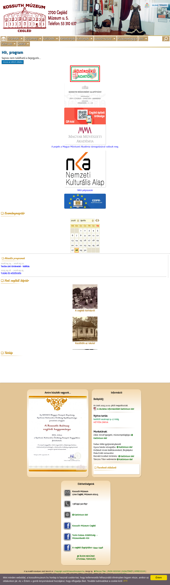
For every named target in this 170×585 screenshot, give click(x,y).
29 (81, 250)
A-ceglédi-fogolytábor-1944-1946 (87, 547)
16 (85, 240)
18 (93, 240)
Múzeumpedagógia (127, 38)
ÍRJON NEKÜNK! (114, 571)
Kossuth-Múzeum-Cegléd (84, 525)
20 (72, 245)
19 (97, 240)
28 (76, 250)
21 (77, 245)
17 (89, 240)
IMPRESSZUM (139, 571)
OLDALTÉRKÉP (127, 571)
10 (89, 235)
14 (77, 240)
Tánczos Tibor (101, 571)
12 (97, 235)
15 (81, 240)
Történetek (13, 38)
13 (72, 240)
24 (89, 245)
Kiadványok (83, 38)
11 (93, 235)
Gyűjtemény (31, 38)
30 (85, 250)
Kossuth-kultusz (103, 38)
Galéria (21, 44)
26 (97, 245)
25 (93, 245)
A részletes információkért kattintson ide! (116, 409)
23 (85, 245)
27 (72, 250)
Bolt (141, 38)
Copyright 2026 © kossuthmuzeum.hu (69, 571)
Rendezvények (67, 38)
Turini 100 (6, 44)
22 (81, 245)
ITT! (125, 581)
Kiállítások (48, 38)
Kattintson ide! (125, 447)
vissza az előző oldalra (12, 62)
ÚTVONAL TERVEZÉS (86, 559)
